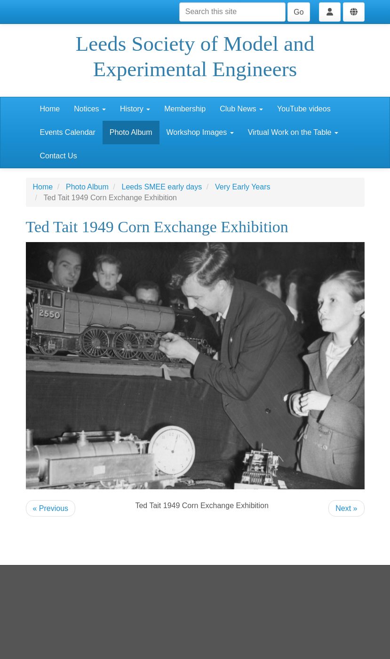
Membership (185, 109)
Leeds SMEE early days (162, 187)
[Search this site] (232, 12)
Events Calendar (68, 132)
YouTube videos (304, 109)
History (135, 109)
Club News (241, 109)
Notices (90, 109)
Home (50, 109)
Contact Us (58, 156)
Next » (346, 508)
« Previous (51, 508)
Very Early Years (242, 187)
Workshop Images (200, 132)
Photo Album (131, 132)
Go (298, 12)
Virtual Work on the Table (293, 132)
